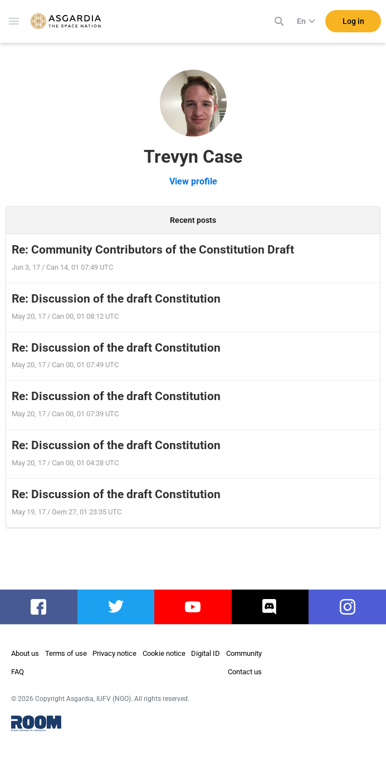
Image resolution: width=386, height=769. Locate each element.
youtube (192, 607)
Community (244, 653)
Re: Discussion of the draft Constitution (116, 298)
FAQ (17, 672)
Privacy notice (114, 653)
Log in (353, 21)
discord (270, 607)
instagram (347, 607)
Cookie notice (164, 653)
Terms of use (66, 653)
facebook (39, 607)
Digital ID (205, 653)
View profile (193, 181)
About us (25, 653)
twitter (115, 607)
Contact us (245, 672)
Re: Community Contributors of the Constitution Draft (153, 249)
